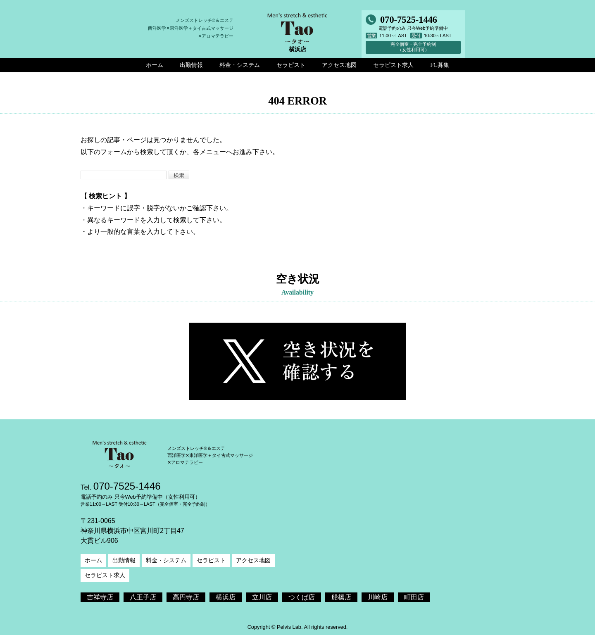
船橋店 (341, 597)
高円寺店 (186, 597)
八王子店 (143, 597)
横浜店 (226, 597)
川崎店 (378, 597)
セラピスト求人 (105, 575)
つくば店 (301, 597)
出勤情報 (124, 560)
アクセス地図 (253, 560)
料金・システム (166, 560)
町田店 (414, 597)
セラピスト (211, 560)
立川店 (262, 597)
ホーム (93, 560)
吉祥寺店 (100, 597)
